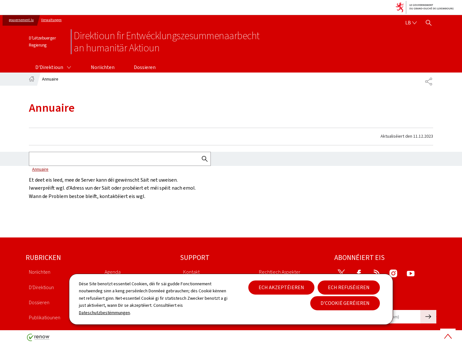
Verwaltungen (51, 20)
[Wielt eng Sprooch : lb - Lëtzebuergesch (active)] (411, 22)
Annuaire (40, 169)
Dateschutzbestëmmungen (104, 313)
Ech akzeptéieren (281, 287)
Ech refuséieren (349, 287)
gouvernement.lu (21, 20)
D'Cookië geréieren (345, 303)
